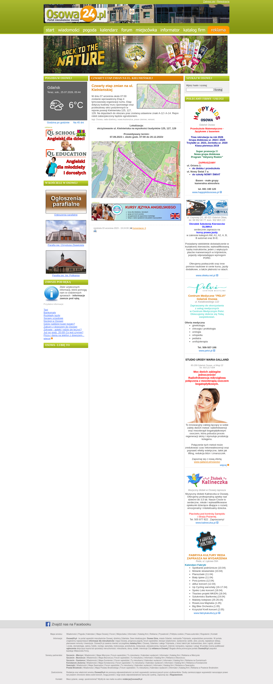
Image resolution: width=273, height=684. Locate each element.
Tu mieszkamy (133, 655)
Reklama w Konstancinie (196, 663)
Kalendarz (90, 634)
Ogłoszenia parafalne (66, 214)
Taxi (46, 309)
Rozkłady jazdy (52, 315)
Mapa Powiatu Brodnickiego (107, 668)
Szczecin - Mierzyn (74, 655)
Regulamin (204, 634)
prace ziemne (140, 119)
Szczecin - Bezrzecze (75, 658)
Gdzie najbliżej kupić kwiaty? (59, 323)
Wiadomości (71, 634)
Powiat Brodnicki (74, 668)
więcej (48, 338)
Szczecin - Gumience (75, 660)
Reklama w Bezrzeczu (175, 658)
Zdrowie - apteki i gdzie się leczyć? (63, 329)
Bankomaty (50, 312)
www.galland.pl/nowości (207, 461)
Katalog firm (143, 634)
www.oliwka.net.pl (207, 275)
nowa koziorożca (125, 119)
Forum (112, 634)
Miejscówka (121, 634)
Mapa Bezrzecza (106, 658)
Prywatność (164, 634)
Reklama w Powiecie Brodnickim (204, 668)
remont (151, 119)
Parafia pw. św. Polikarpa (66, 275)
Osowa (99, 119)
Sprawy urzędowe (53, 318)
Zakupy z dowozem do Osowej (60, 326)
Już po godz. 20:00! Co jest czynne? (63, 332)
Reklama (153, 634)
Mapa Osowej (102, 634)
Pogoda (81, 634)
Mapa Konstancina (106, 663)
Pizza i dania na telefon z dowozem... (64, 335)
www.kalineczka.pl (207, 522)
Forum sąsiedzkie (118, 655)
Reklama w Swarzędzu (185, 665)
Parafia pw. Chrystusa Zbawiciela (66, 245)
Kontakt (214, 634)
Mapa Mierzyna (102, 655)
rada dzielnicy (110, 119)
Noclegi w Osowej (53, 321)
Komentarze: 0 (139, 228)
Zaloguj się (209, 1)
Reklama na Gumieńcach (195, 660)
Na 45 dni (78, 122)
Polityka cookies (177, 634)
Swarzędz (70, 665)
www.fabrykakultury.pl (207, 613)
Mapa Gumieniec (106, 660)
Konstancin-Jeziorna (75, 663)
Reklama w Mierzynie (191, 655)
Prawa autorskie (192, 634)
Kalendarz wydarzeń (149, 655)
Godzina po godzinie (58, 122)
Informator (132, 634)
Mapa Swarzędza (95, 665)
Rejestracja (223, 1)
